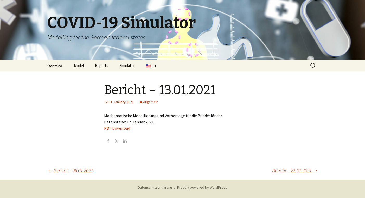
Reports (101, 65)
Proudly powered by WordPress (202, 187)
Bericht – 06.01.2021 (70, 170)
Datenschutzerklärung (155, 187)
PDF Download (117, 128)
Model (79, 65)
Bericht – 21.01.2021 (295, 170)
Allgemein (150, 102)
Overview (55, 65)
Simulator (127, 65)
